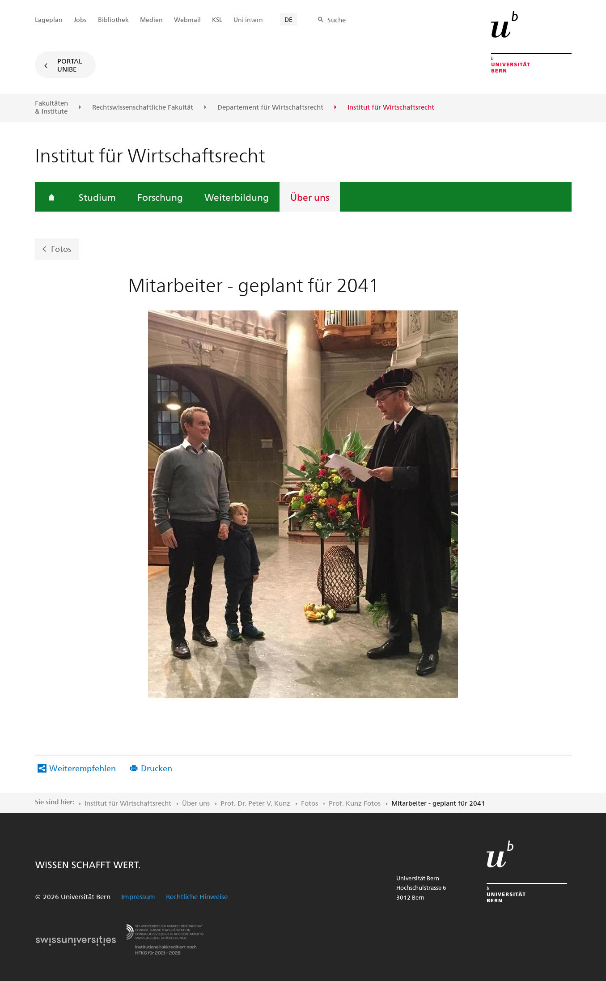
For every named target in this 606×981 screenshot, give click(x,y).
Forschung (160, 197)
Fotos (61, 248)
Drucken (156, 767)
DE (288, 19)
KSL (217, 19)
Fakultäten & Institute (51, 107)
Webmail (187, 19)
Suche (336, 19)
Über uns (309, 197)
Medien (151, 19)
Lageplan (49, 19)
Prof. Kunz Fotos (355, 802)
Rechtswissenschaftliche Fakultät (142, 107)
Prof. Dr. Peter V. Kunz (255, 802)
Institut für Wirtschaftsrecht (128, 802)
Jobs (80, 19)
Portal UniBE (69, 64)
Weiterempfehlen (82, 767)
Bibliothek (113, 19)
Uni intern (248, 19)
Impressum (138, 896)
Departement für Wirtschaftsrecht (270, 107)
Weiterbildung (236, 197)
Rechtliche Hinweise (197, 896)
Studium (97, 197)
